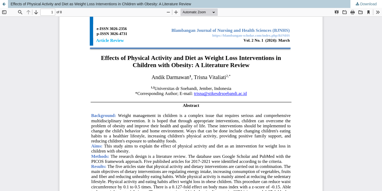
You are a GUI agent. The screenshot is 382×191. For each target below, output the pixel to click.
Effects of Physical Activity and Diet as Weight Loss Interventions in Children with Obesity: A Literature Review (101, 4)
